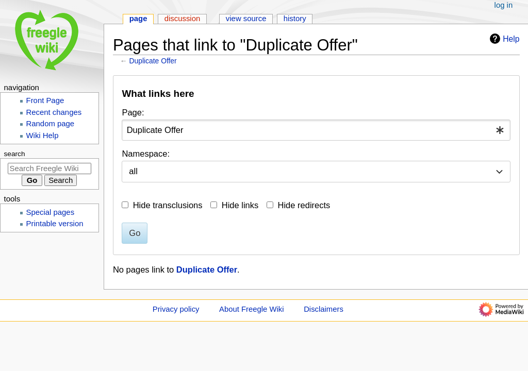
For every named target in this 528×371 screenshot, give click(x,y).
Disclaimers (323, 309)
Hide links (240, 205)
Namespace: (146, 153)
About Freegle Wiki (251, 309)
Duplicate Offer (153, 61)
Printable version (55, 224)
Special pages (50, 212)
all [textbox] (133, 171)
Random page (50, 124)
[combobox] (316, 130)
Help (503, 38)
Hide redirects (304, 205)
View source (246, 18)
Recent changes (54, 112)
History (295, 18)
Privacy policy (176, 309)
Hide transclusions (168, 205)
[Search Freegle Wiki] (49, 168)
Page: (133, 112)
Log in (503, 5)
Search (14, 154)
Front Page (45, 100)
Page (138, 18)
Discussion (182, 18)
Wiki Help (42, 135)
